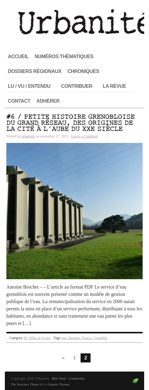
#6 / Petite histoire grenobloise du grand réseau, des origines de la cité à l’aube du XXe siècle (70, 123)
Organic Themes (59, 384)
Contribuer (76, 86)
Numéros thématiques (64, 56)
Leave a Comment (84, 136)
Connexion (76, 378)
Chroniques (83, 71)
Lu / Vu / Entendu (29, 86)
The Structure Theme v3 (27, 384)
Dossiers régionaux (34, 71)
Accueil (18, 56)
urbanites (28, 136)
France (87, 338)
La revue (114, 86)
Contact (19, 101)
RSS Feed (59, 378)
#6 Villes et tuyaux (37, 338)
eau (63, 338)
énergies (74, 338)
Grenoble (100, 338)
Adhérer (47, 101)
